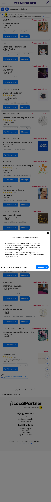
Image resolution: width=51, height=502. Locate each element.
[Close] (48, 233)
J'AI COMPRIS (42, 267)
